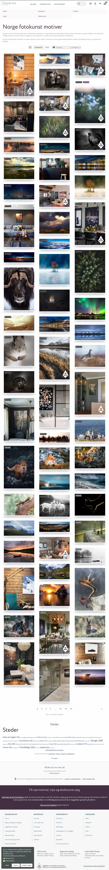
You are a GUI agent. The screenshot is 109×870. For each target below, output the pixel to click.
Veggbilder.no (11, 814)
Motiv (47, 47)
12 (66, 708)
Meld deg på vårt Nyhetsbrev (13, 797)
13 (71, 708)
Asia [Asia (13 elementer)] (21, 737)
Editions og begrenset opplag (13, 822)
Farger (58, 754)
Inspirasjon (45, 4)
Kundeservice (62, 814)
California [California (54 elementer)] (41, 737)
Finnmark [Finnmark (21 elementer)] (91, 737)
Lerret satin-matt (38, 822)
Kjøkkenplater (38, 831)
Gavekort (36, 839)
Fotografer (59, 4)
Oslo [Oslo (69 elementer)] (11, 744)
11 (60, 708)
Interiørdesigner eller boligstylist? (94, 866)
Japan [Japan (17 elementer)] (16, 741)
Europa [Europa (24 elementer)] (78, 737)
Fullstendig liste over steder (54, 750)
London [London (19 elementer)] (51, 741)
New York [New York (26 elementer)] (71, 741)
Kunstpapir (37, 827)
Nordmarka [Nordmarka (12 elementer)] (88, 741)
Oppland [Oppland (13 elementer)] (5, 744)
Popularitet (38, 47)
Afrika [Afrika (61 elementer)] (7, 737)
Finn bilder (90, 814)
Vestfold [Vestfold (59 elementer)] (44, 747)
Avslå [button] (7, 865)
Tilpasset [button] (15, 865)
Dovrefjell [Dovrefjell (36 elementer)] (69, 737)
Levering (58, 835)
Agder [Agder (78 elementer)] (15, 737)
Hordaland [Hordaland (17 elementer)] (98, 737)
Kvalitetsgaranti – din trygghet (64, 831)
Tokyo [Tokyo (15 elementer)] (96, 744)
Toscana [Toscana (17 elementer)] (101, 744)
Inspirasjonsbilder (10, 831)
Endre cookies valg (89, 779)
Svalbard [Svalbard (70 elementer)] (81, 744)
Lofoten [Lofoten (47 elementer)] (43, 741)
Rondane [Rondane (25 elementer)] (35, 744)
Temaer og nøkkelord (67, 754)
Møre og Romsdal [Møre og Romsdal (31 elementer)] (60, 741)
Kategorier (41, 11)
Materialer (38, 814)
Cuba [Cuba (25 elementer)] (55, 737)
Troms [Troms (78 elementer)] (7, 747)
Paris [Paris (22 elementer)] (28, 744)
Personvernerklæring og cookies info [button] (14, 855)
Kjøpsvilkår (59, 839)
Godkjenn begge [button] (26, 865)
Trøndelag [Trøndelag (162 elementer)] (27, 747)
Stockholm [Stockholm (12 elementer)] (73, 744)
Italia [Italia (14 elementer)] (11, 741)
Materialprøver (38, 835)
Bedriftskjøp (59, 827)
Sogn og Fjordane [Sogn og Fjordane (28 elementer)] (63, 744)
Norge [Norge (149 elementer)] (97, 740)
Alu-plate (36, 818)
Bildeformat (42, 16)
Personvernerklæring (62, 844)
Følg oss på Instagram (48, 805)
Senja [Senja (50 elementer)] (52, 744)
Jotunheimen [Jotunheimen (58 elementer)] (26, 740)
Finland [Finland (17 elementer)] (84, 737)
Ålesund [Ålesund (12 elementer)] (52, 747)
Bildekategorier (54, 773)
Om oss (7, 818)
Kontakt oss (59, 818)
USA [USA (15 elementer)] (37, 747)
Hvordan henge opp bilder (12, 839)
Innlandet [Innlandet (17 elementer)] (6, 741)
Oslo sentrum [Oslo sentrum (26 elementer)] (20, 744)
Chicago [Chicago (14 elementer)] (49, 737)
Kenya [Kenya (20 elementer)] (35, 741)
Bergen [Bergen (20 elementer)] (26, 737)
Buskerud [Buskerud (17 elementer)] (33, 737)
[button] (4, 858)
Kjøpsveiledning (9, 835)
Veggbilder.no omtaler (11, 827)
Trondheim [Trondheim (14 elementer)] (15, 747)
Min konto (59, 822)
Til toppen (54, 758)
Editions (76, 11)
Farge (5, 16)
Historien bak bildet (10, 844)
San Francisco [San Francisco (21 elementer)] (44, 744)
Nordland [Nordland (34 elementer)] (79, 741)
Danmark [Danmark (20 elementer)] (61, 737)
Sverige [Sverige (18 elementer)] (90, 744)
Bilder (33, 4)
